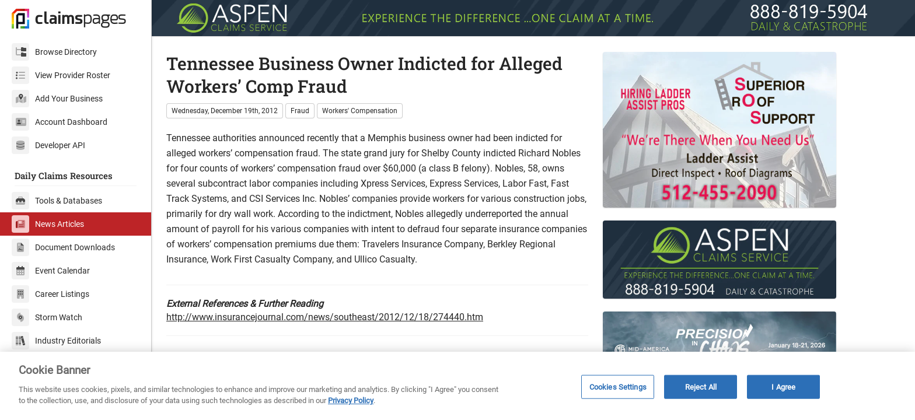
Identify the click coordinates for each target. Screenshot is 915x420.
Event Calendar (51, 270)
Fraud (300, 111)
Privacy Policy (350, 400)
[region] (457, 386)
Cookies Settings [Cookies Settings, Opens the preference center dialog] (618, 386)
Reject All (701, 386)
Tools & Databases (57, 200)
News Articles (48, 224)
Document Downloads (63, 247)
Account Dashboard (59, 122)
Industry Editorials (56, 340)
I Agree (783, 386)
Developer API (48, 145)
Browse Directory (54, 52)
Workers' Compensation (359, 111)
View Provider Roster (61, 75)
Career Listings (50, 294)
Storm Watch (47, 317)
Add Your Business (57, 98)
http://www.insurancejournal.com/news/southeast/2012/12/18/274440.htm (324, 317)
